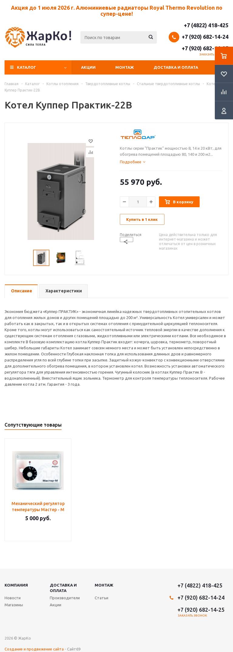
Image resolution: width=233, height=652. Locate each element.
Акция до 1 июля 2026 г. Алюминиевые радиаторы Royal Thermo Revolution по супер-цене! (116, 11)
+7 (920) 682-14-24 (205, 36)
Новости (13, 598)
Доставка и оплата (176, 67)
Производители (65, 598)
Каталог (26, 67)
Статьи (101, 598)
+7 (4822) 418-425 (206, 25)
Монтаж (124, 67)
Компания (16, 585)
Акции (88, 67)
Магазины (14, 605)
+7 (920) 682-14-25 (205, 48)
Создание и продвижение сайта (34, 649)
